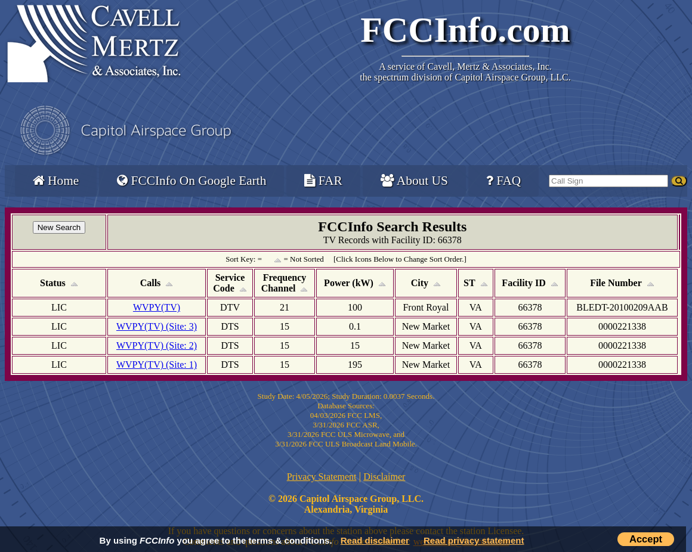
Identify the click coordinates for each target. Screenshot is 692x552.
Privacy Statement (322, 477)
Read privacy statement (474, 540)
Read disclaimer (375, 540)
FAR (323, 180)
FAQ (503, 180)
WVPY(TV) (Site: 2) (156, 345)
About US (414, 180)
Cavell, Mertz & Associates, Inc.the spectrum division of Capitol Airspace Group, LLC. (465, 71)
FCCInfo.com (465, 29)
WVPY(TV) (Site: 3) (156, 326)
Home (56, 180)
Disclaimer (384, 477)
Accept (645, 539)
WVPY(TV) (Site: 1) (156, 364)
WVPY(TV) (156, 307)
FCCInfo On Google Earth (191, 180)
